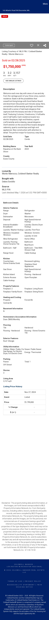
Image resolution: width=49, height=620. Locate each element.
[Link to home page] (2, 4)
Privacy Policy (33, 581)
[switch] (31, 45)
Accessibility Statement (21, 584)
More (45, 4)
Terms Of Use (15, 581)
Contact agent (9, 45)
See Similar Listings (13, 81)
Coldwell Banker (23, 564)
